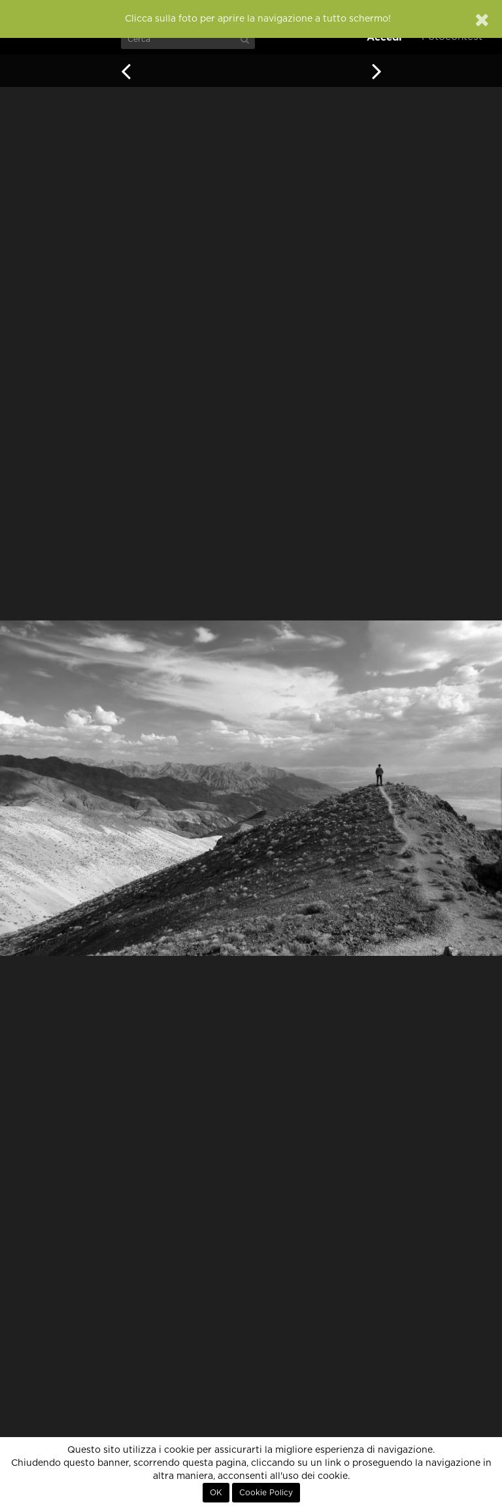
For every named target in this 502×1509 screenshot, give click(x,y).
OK (216, 1493)
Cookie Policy (266, 1493)
